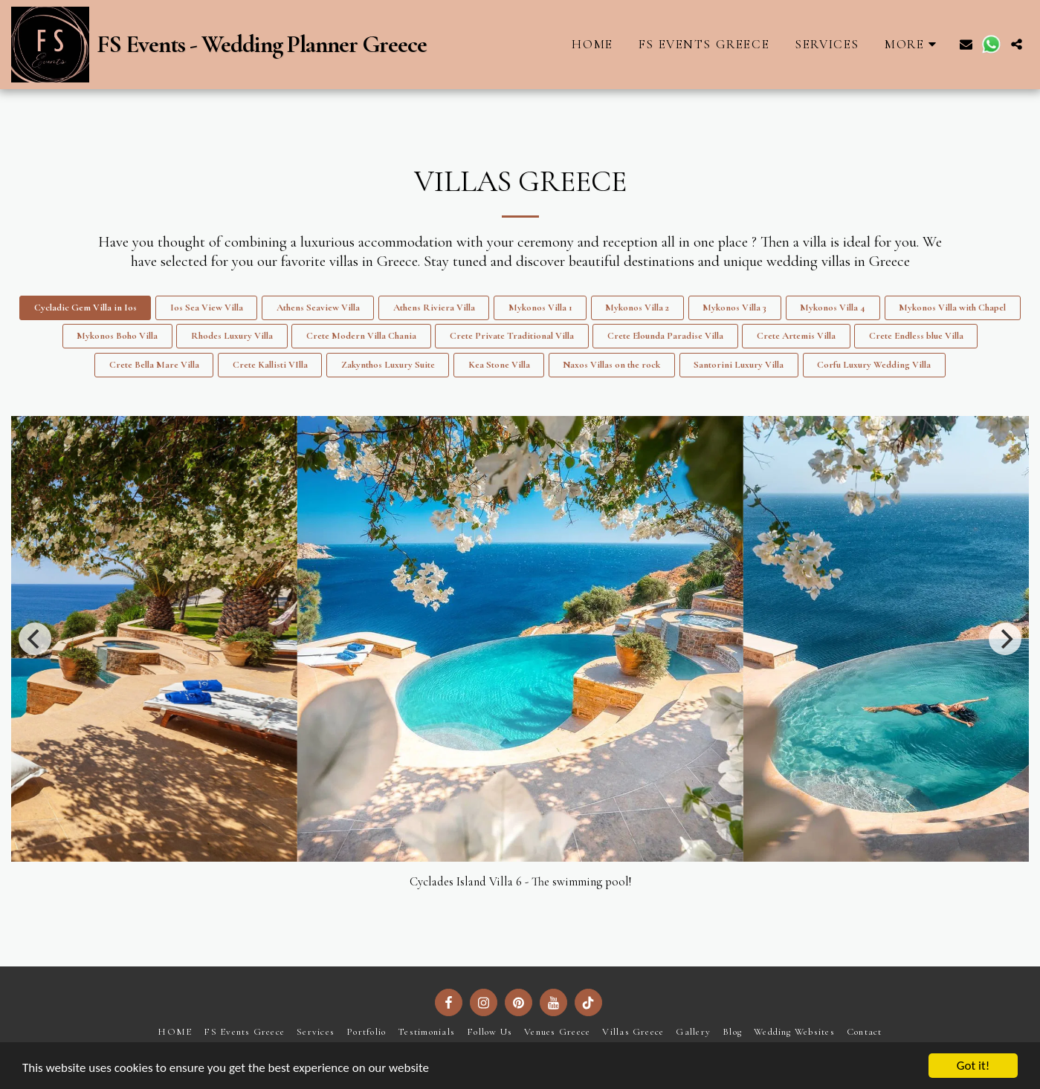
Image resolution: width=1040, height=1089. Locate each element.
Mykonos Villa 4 (832, 307)
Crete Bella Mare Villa (154, 365)
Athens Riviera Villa (434, 307)
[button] (966, 44)
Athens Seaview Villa (318, 307)
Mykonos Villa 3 (734, 307)
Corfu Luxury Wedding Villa (874, 365)
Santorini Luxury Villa (739, 365)
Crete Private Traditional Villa (512, 336)
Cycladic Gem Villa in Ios (85, 307)
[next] (1005, 638)
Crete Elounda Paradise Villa (665, 336)
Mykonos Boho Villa (117, 336)
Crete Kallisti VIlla (270, 365)
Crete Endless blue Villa (916, 336)
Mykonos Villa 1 (540, 307)
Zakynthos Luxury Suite (388, 365)
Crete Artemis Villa (796, 336)
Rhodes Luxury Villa (232, 336)
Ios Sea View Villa (206, 307)
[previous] (35, 638)
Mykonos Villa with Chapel (952, 307)
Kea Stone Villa (499, 365)
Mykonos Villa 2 (637, 307)
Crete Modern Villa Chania (361, 336)
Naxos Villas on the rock (611, 365)
